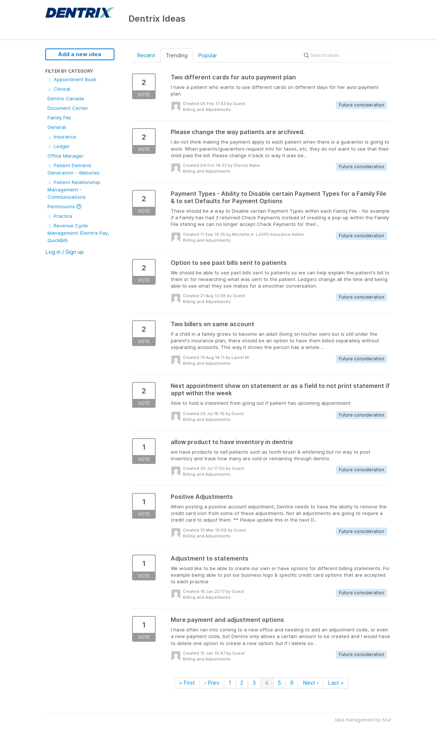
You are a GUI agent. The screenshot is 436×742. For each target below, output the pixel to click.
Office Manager (65, 156)
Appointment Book (71, 79)
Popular (207, 55)
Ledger (58, 146)
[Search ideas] (346, 55)
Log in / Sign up (64, 251)
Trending (177, 55)
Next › (311, 682)
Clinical (58, 89)
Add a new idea (79, 54)
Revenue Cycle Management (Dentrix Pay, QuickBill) (78, 233)
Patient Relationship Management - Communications (73, 189)
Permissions (64, 206)
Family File (59, 117)
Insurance (61, 137)
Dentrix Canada (65, 98)
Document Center (67, 108)
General (56, 127)
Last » (336, 682)
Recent (146, 55)
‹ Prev (211, 682)
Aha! (386, 720)
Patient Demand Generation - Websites (73, 169)
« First (187, 682)
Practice (59, 216)
